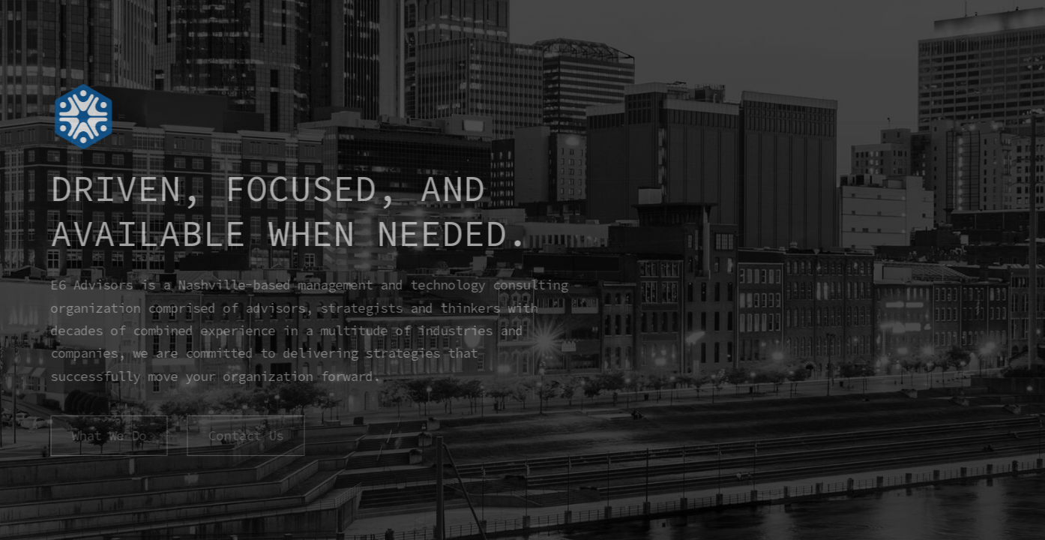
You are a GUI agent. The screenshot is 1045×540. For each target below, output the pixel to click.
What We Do (107, 436)
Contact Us (244, 436)
